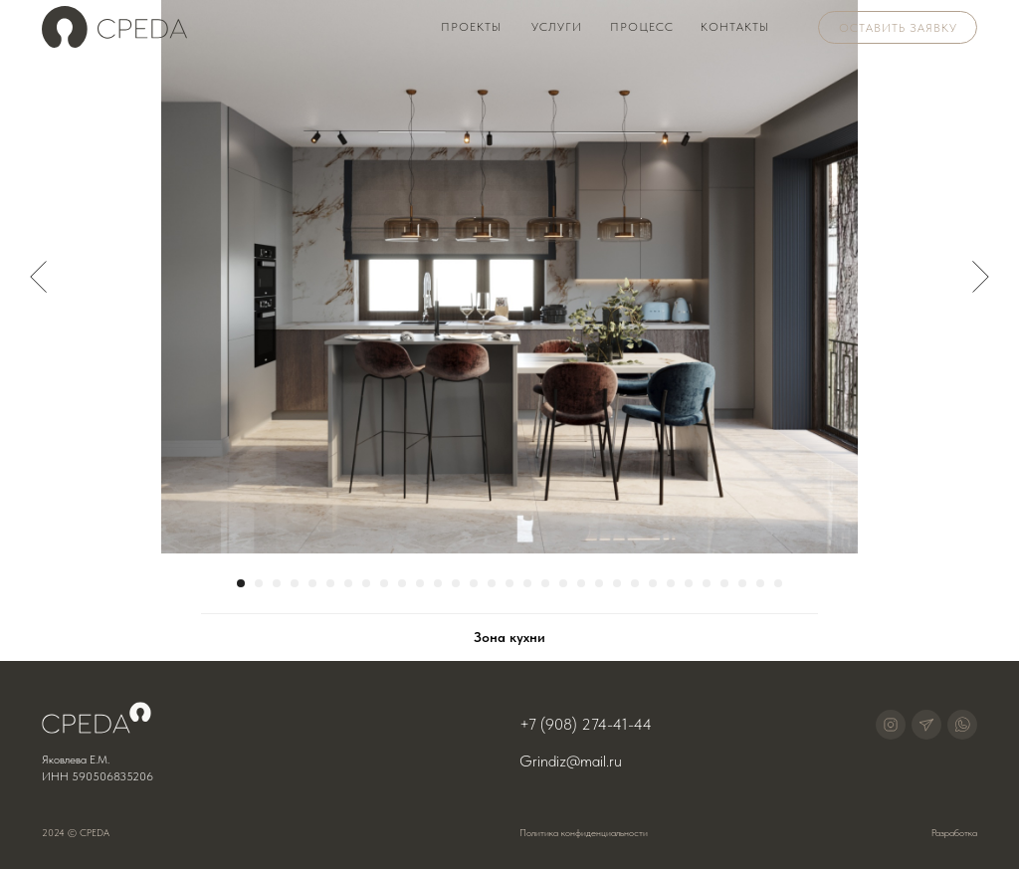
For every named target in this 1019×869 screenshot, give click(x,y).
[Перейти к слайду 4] (295, 583)
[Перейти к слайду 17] (527, 583)
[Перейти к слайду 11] (420, 583)
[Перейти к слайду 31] (778, 583)
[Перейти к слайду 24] (653, 583)
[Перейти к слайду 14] (474, 583)
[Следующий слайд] (980, 277)
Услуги (556, 27)
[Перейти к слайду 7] (348, 583)
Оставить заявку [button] (898, 28)
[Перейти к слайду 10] (402, 583)
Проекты (471, 27)
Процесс (642, 27)
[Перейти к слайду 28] (724, 583)
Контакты (735, 27)
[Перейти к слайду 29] (742, 583)
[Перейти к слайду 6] (330, 583)
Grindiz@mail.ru (570, 761)
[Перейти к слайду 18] (545, 583)
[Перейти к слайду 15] (492, 583)
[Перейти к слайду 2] (259, 583)
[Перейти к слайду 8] (366, 583)
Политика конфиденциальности (583, 832)
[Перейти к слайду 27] (707, 583)
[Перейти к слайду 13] (456, 583)
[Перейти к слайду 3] (277, 583)
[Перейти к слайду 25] (671, 583)
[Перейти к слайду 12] (438, 583)
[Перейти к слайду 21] (599, 583)
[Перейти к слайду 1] (241, 583)
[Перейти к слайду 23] (635, 583)
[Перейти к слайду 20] (581, 583)
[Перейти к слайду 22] (617, 583)
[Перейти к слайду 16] (509, 583)
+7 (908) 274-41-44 (585, 724)
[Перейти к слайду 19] (563, 583)
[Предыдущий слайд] (38, 277)
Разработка (954, 832)
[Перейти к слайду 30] (760, 583)
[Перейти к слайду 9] (384, 583)
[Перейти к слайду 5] (312, 583)
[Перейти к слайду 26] (689, 583)
